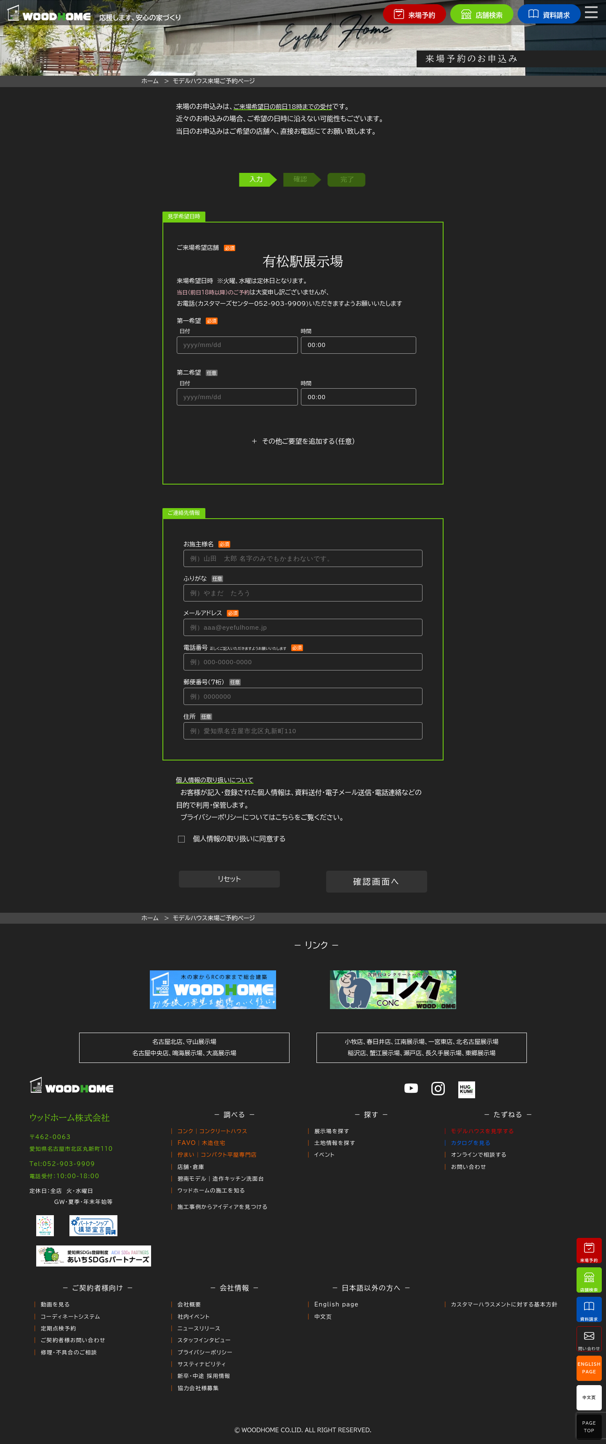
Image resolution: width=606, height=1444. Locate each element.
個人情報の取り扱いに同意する (237, 838)
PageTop (589, 1427)
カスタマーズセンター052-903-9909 (252, 303)
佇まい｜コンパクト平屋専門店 (217, 1152)
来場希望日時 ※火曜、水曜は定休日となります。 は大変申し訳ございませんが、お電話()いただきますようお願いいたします (289, 292)
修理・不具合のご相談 (69, 1340)
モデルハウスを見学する (482, 1131)
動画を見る (55, 1298)
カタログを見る (471, 1141)
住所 (189, 716)
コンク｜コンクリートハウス (213, 1131)
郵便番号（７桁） (203, 682)
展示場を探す (332, 1131)
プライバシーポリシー (205, 1340)
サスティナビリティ (202, 1351)
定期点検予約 (58, 1319)
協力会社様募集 (198, 1373)
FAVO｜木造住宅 (202, 1141)
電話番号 (234, 647)
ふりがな (195, 578)
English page (336, 1298)
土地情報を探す (335, 1141)
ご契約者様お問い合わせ (73, 1330)
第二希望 (189, 372)
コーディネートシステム (71, 1308)
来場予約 (589, 1250)
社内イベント (194, 1308)
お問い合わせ (468, 1163)
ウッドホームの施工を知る (211, 1184)
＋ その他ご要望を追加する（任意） (303, 441)
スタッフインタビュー (204, 1330)
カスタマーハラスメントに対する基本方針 (504, 1298)
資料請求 (589, 1309)
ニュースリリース (199, 1319)
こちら (285, 817)
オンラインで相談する (479, 1152)
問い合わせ (589, 1339)
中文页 (323, 1308)
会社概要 (189, 1298)
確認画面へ (376, 881)
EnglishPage (589, 1368)
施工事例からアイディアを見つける (223, 1199)
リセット (229, 879)
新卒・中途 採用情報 (204, 1362)
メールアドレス (202, 613)
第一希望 (189, 321)
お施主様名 (198, 544)
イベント (324, 1152)
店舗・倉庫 (191, 1163)
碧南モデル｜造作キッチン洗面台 (221, 1173)
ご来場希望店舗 (198, 247)
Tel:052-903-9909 (62, 1160)
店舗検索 (589, 1280)
